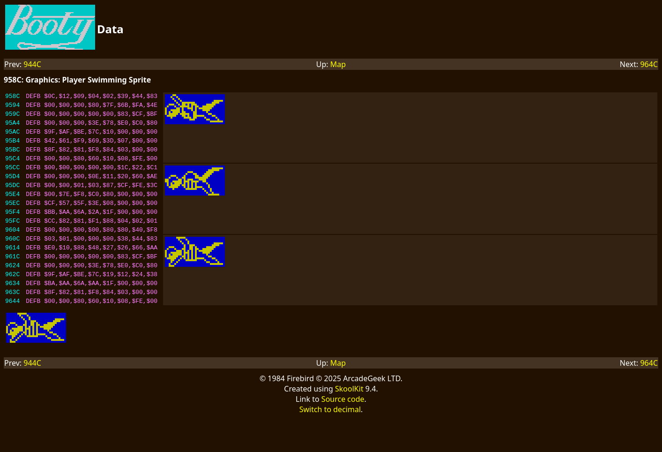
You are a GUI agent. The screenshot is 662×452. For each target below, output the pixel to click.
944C (32, 64)
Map (338, 64)
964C (649, 64)
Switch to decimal (330, 443)
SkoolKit (349, 422)
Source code (342, 433)
